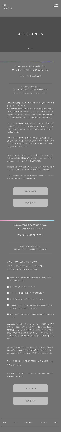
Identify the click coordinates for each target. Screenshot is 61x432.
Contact (56, 422)
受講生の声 (30, 203)
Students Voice (29, 422)
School (15, 422)
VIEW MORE (30, 191)
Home (4, 422)
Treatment (43, 422)
